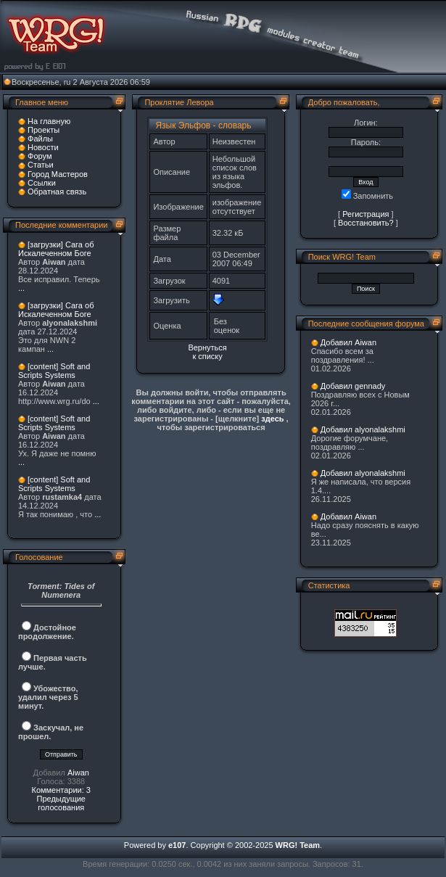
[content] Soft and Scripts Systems (54, 370)
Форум (39, 156)
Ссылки (42, 182)
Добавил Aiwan (348, 342)
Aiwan (78, 772)
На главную (49, 121)
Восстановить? (366, 222)
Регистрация (365, 214)
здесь (272, 418)
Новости (43, 147)
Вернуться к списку (207, 352)
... (21, 288)
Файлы (40, 138)
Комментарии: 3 (61, 790)
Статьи (41, 164)
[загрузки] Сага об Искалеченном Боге (56, 249)
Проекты (43, 129)
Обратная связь (57, 191)
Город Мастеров (58, 174)
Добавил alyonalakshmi (363, 429)
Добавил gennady (353, 386)
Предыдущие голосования (60, 803)
